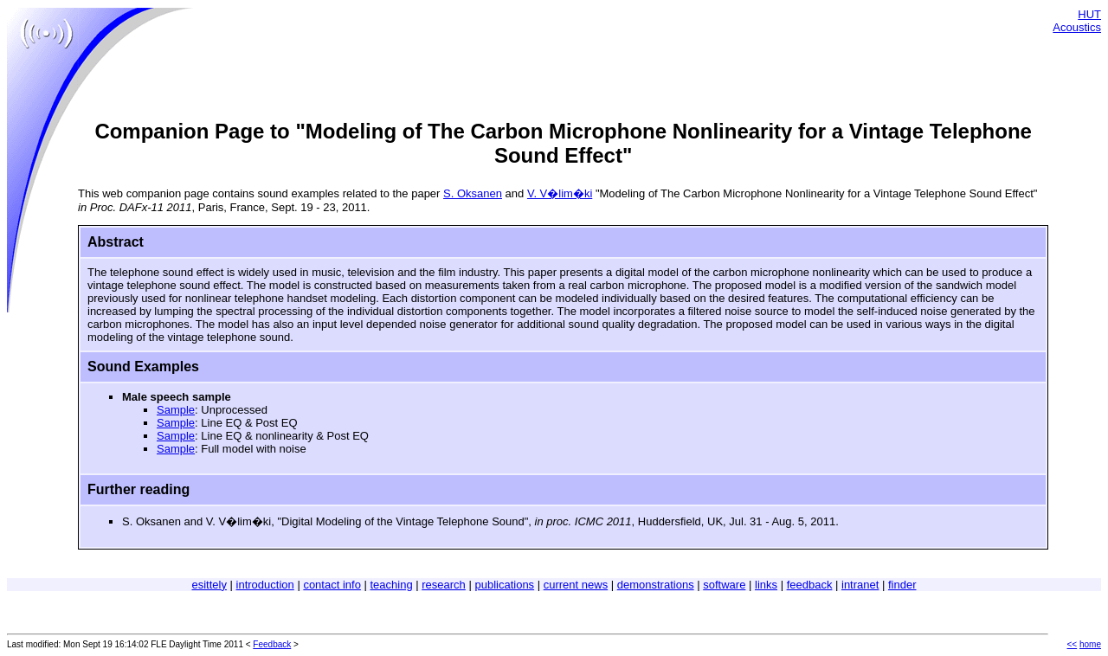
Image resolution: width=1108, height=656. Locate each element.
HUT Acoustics (1077, 21)
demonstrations (655, 584)
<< (1072, 644)
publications (504, 584)
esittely (208, 584)
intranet (860, 584)
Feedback (272, 644)
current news (576, 584)
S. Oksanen (472, 193)
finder (902, 584)
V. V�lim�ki (559, 193)
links (766, 584)
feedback (810, 584)
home (1090, 644)
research (444, 584)
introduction (265, 584)
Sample (176, 409)
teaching (391, 584)
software (724, 584)
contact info (332, 584)
